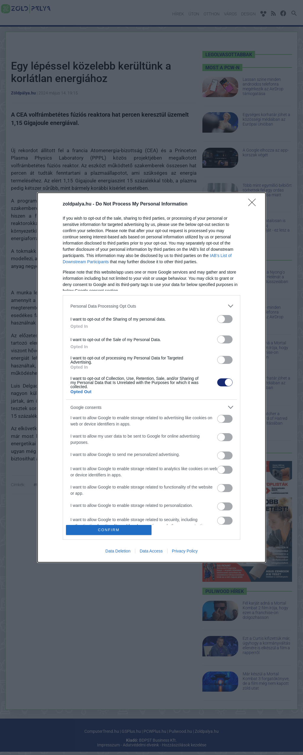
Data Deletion (117, 551)
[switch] (225, 319)
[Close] (254, 204)
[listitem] (151, 306)
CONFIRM (109, 530)
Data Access (151, 551)
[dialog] (151, 377)
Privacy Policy (185, 551)
